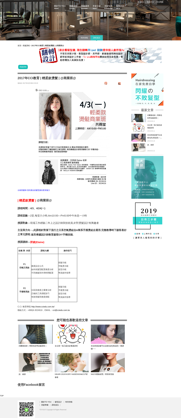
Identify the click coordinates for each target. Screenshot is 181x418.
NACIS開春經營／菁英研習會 (102, 374)
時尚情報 (84, 38)
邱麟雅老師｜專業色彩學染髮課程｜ (33, 346)
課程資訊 (96, 38)
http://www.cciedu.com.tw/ (42, 307)
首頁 (19, 46)
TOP (2, 396)
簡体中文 (150, 2)
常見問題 (159, 2)
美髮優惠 (85, 7)
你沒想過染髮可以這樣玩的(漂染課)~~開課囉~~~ (154, 137)
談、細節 (22, 374)
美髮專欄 (44, 405)
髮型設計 (58, 402)
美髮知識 (108, 7)
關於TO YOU (60, 7)
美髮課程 (73, 7)
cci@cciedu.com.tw (61, 310)
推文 (119, 84)
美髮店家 (97, 7)
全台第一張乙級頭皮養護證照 (66, 346)
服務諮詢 (120, 7)
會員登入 (141, 2)
